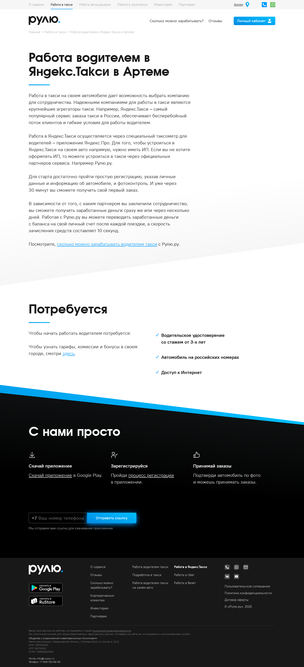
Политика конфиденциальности (248, 593)
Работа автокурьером (95, 5)
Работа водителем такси (150, 567)
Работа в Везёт (185, 583)
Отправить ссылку (112, 517)
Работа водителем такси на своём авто (150, 585)
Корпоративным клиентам (102, 598)
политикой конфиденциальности (111, 630)
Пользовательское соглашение (247, 586)
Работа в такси (62, 5)
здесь (68, 353)
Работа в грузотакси (132, 5)
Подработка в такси (147, 575)
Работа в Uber (184, 575)
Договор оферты (236, 600)
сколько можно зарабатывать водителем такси (107, 244)
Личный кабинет (251, 20)
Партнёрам (187, 5)
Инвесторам (163, 5)
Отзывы (215, 20)
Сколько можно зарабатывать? (177, 20)
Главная (34, 32)
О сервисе (36, 5)
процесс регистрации (151, 475)
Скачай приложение (50, 475)
